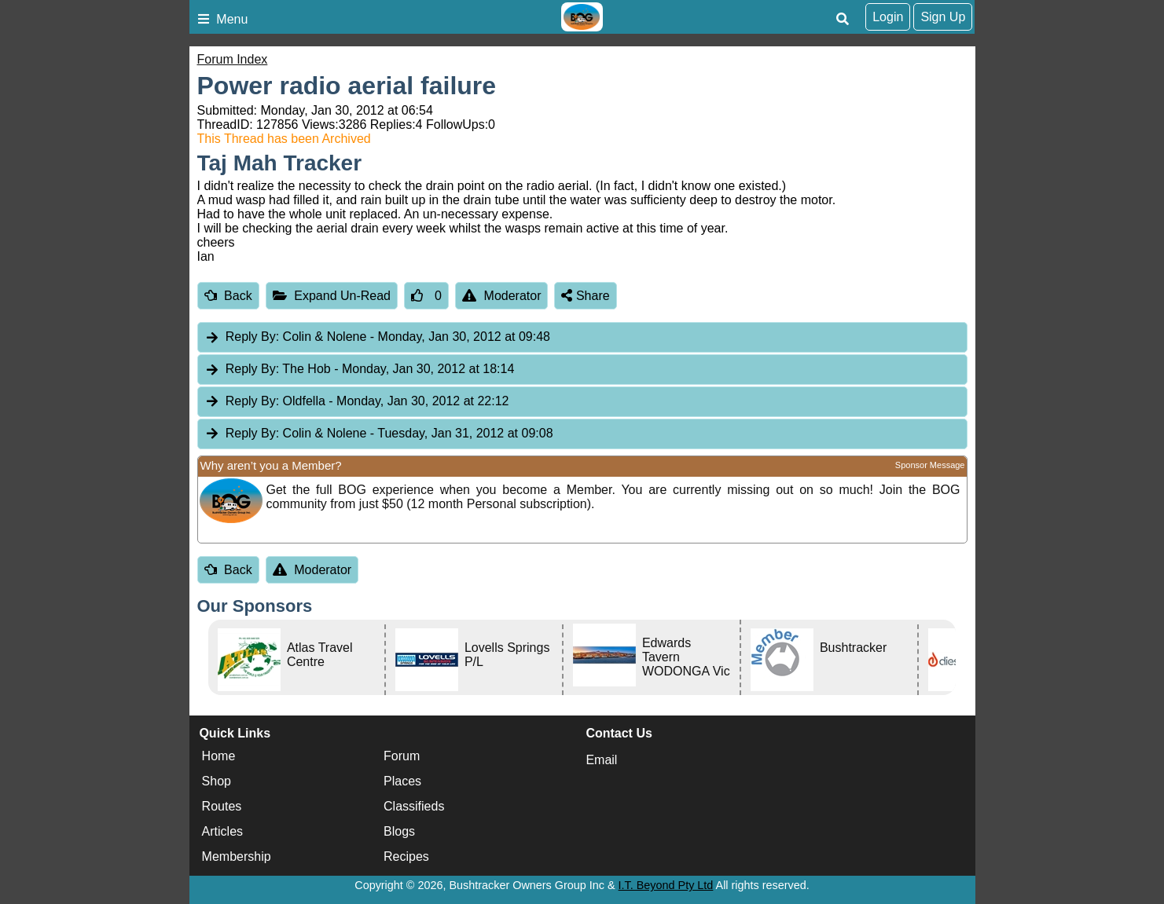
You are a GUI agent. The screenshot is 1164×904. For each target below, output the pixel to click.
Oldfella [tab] (356, 401)
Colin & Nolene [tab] (377, 337)
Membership (236, 856)
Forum (402, 756)
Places (402, 781)
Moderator (502, 295)
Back (228, 295)
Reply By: (252, 336)
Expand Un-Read (332, 295)
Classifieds (414, 806)
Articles (222, 831)
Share (585, 295)
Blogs (399, 831)
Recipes (406, 856)
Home (219, 756)
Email (601, 760)
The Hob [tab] (359, 369)
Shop (216, 781)
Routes (222, 806)
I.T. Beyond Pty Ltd (666, 885)
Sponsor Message (930, 465)
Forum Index (232, 59)
